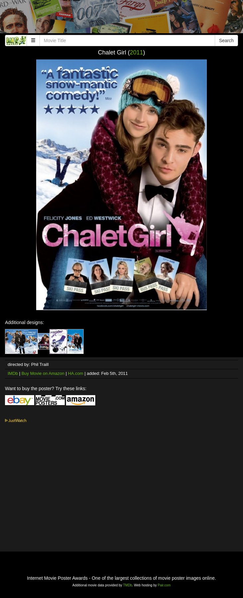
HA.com (75, 373)
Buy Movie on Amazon (43, 373)
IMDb (13, 373)
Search (226, 40)
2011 (136, 52)
